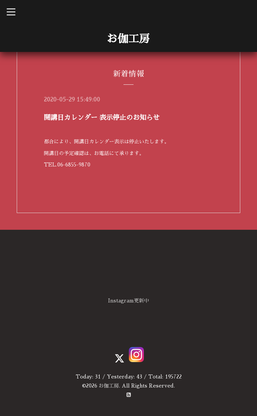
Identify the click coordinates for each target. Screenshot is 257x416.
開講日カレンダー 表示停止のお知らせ (102, 117)
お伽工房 (128, 38)
